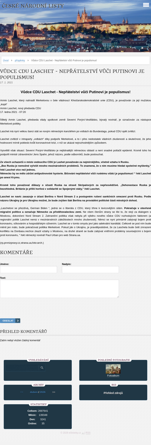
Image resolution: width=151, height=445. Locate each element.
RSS (88, 436)
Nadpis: (66, 264)
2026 (42, 395)
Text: (3, 277)
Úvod (5, 60)
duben (34, 395)
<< (21, 395)
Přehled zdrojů (113, 396)
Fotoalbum (113, 379)
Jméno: (4, 264)
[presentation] (75, 313)
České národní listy (33, 6)
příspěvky (20, 60)
